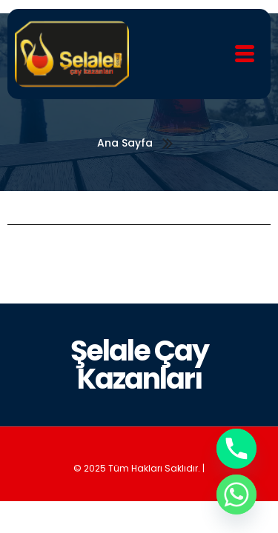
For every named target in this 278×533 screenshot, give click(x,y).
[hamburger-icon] (245, 54)
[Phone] (236, 449)
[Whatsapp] (236, 494)
